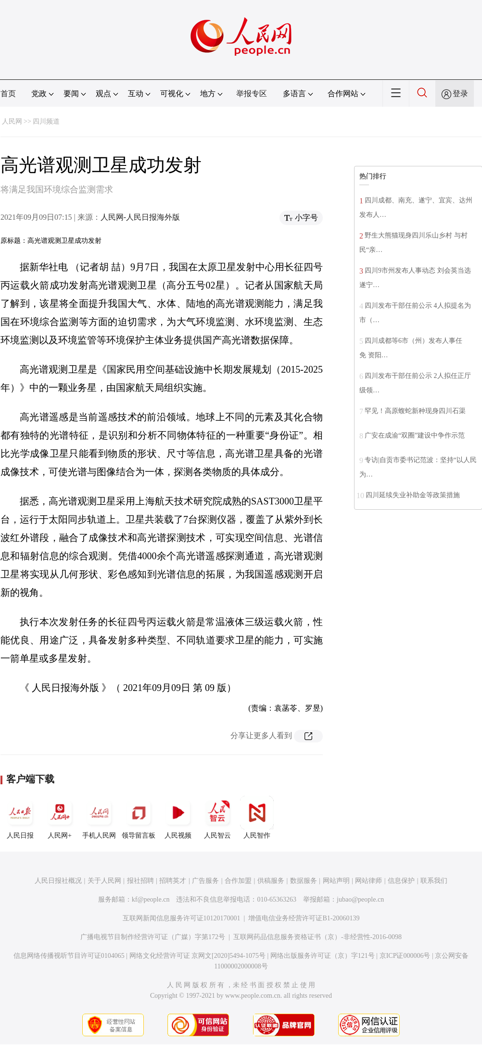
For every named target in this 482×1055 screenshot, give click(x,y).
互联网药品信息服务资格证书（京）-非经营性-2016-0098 (317, 937)
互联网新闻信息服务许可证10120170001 (182, 918)
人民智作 (257, 817)
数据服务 (303, 880)
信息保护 (401, 880)
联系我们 (433, 880)
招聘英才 (172, 880)
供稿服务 (270, 880)
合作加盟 (238, 880)
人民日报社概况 (58, 880)
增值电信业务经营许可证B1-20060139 (303, 918)
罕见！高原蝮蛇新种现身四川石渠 (415, 410)
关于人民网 (104, 880)
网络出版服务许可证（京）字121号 (322, 955)
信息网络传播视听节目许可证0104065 (69, 955)
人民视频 (178, 817)
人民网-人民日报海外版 (140, 217)
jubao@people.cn (360, 899)
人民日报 (20, 817)
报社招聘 (140, 880)
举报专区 (251, 93)
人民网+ (59, 817)
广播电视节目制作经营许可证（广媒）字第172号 (152, 937)
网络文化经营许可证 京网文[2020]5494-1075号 (197, 955)
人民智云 (217, 817)
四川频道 (46, 121)
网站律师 (368, 880)
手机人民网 (99, 817)
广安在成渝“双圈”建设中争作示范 (415, 435)
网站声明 (336, 880)
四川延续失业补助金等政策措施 (413, 495)
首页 (8, 93)
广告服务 (205, 880)
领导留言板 (138, 817)
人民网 (12, 121)
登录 (460, 93)
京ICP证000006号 (405, 955)
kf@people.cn (151, 899)
